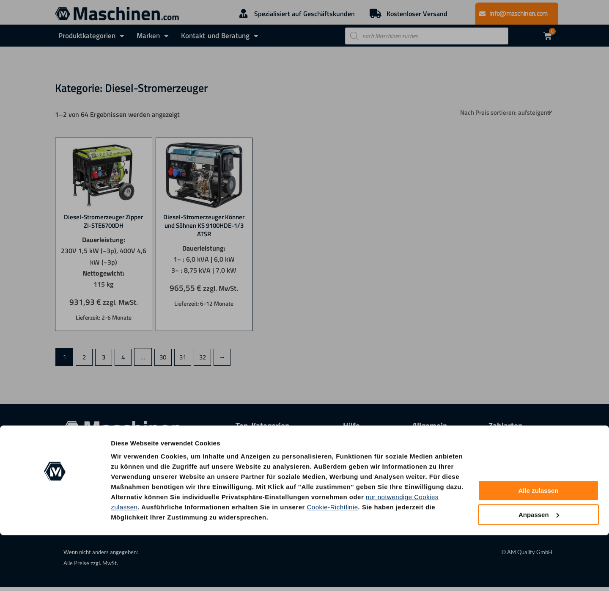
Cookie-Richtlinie (332, 562)
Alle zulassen (538, 546)
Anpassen (538, 570)
